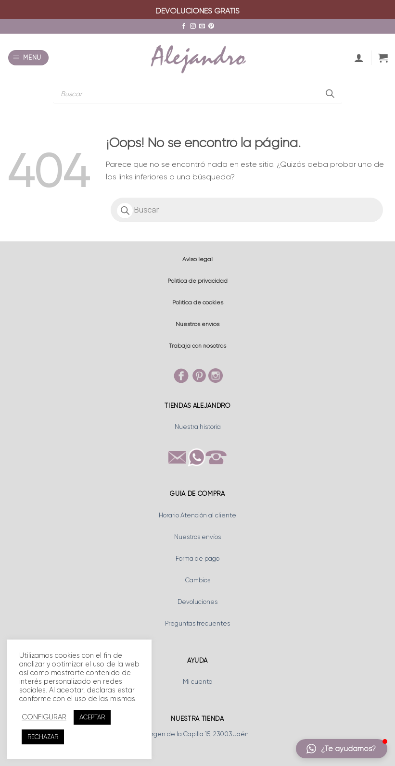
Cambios (197, 580)
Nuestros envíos (197, 324)
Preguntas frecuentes (197, 623)
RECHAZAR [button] (42, 737)
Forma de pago (197, 558)
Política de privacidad (197, 280)
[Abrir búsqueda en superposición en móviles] (197, 93)
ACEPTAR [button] (92, 717)
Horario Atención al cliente (197, 515)
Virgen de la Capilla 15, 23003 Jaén (197, 734)
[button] (28, 58)
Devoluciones (197, 601)
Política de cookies (197, 302)
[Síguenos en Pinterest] (211, 26)
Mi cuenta (198, 681)
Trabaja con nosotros (197, 345)
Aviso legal (197, 259)
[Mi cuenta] (359, 57)
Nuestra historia (198, 426)
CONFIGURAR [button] (44, 717)
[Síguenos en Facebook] (184, 26)
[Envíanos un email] (202, 26)
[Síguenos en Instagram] (193, 26)
